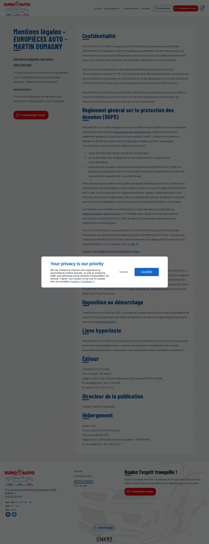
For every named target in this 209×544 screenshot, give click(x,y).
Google (74, 281)
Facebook (87, 281)
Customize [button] (123, 272)
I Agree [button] (147, 272)
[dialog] (104, 272)
